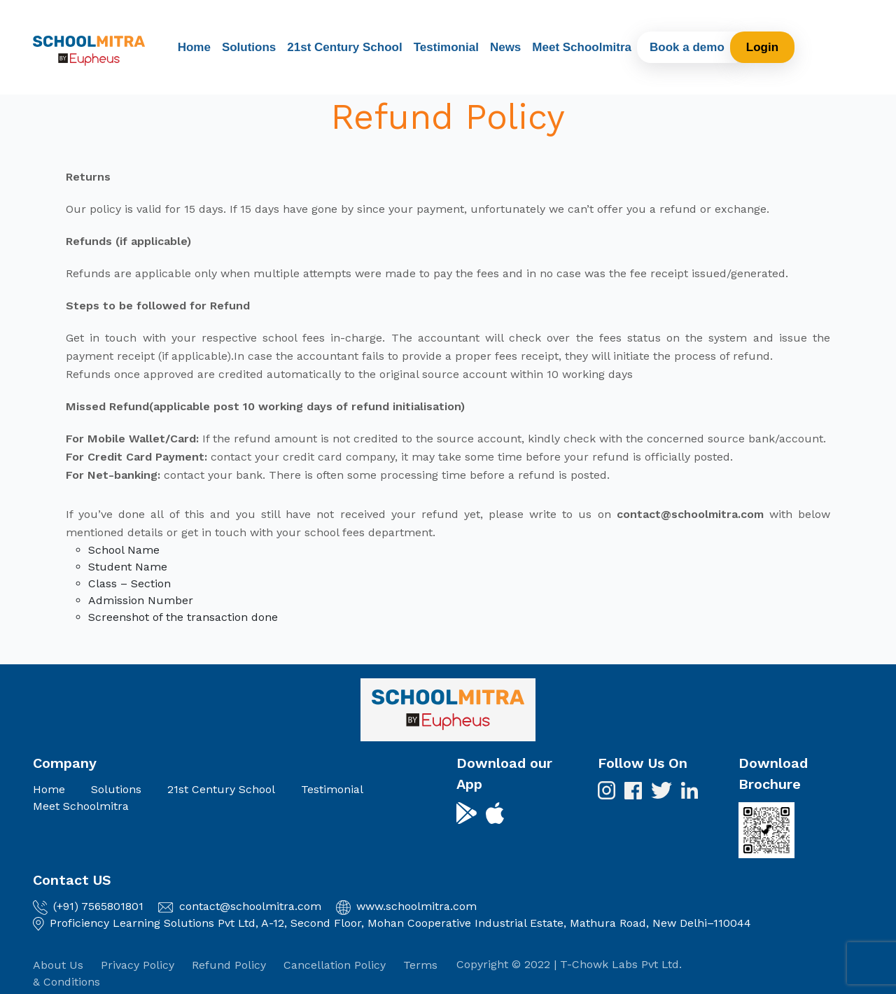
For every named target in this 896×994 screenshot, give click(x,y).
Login (762, 47)
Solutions (249, 47)
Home (194, 47)
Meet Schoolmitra (581, 47)
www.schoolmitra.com (416, 906)
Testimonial (446, 47)
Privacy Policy (137, 965)
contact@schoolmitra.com (250, 906)
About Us (58, 965)
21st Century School (344, 47)
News (505, 47)
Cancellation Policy (335, 965)
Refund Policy (229, 965)
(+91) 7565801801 (98, 906)
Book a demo (687, 47)
